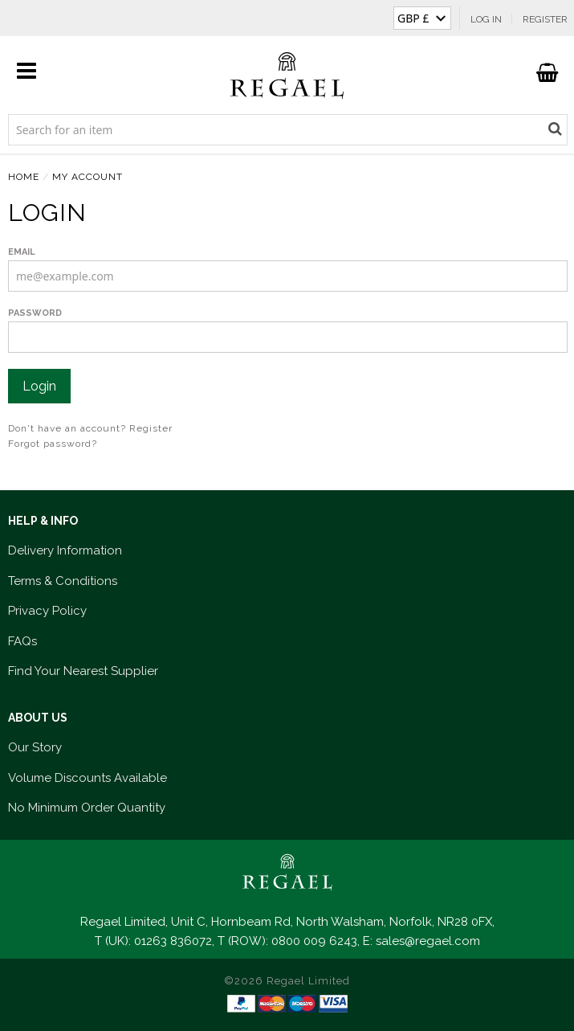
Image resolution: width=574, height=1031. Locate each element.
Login (39, 386)
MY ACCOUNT (87, 176)
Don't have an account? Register (90, 428)
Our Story (35, 747)
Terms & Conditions (62, 581)
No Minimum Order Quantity (86, 807)
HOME (23, 176)
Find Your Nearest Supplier (83, 671)
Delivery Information (65, 550)
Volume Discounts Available (87, 778)
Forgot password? (52, 443)
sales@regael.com (428, 941)
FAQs (22, 641)
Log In (486, 19)
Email (21, 252)
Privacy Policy (47, 610)
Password (35, 313)
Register (545, 19)
